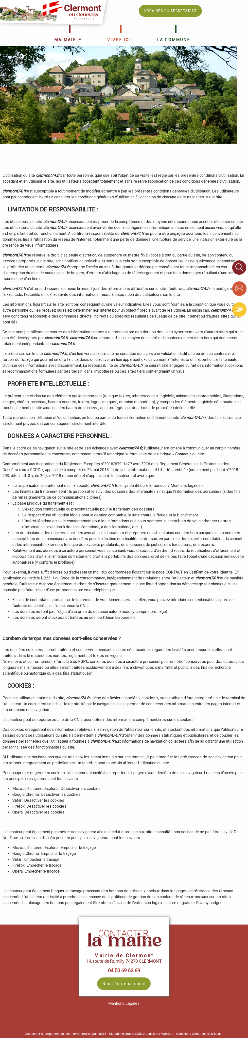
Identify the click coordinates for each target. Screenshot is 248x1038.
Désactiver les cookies (81, 788)
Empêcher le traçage (78, 847)
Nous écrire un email (123, 983)
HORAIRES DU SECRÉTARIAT (170, 11)
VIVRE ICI (119, 39)
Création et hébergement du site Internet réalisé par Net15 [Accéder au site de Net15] (65, 1034)
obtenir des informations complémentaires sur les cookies (143, 719)
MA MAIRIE (67, 39)
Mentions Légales (124, 1003)
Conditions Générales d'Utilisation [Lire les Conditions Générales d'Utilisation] (199, 1034)
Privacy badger (209, 902)
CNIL (84, 605)
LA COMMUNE (173, 39)
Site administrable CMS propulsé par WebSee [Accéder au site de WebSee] (141, 1034)
